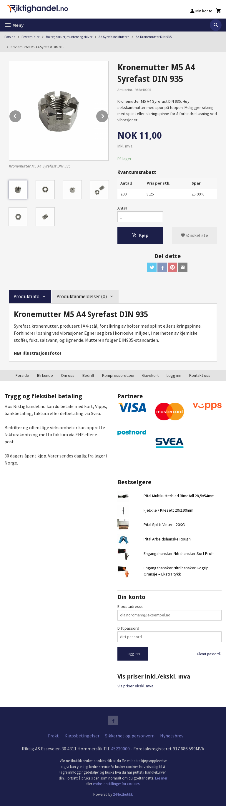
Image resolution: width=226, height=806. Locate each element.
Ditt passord (128, 628)
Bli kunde (45, 375)
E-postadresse (130, 606)
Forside (9, 36)
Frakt (53, 736)
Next (108, 115)
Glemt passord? (209, 653)
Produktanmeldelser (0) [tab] (81, 296)
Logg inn (174, 375)
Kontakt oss (199, 375)
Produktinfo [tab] (26, 296)
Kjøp (140, 235)
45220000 (120, 749)
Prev (21, 115)
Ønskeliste (194, 235)
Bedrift (88, 375)
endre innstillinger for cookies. (116, 783)
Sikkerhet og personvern (129, 736)
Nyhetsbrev (171, 736)
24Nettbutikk (123, 794)
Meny (14, 25)
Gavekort (150, 375)
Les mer (161, 778)
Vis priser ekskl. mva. (135, 686)
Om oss (67, 375)
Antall (122, 208)
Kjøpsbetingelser (81, 736)
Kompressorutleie (118, 375)
